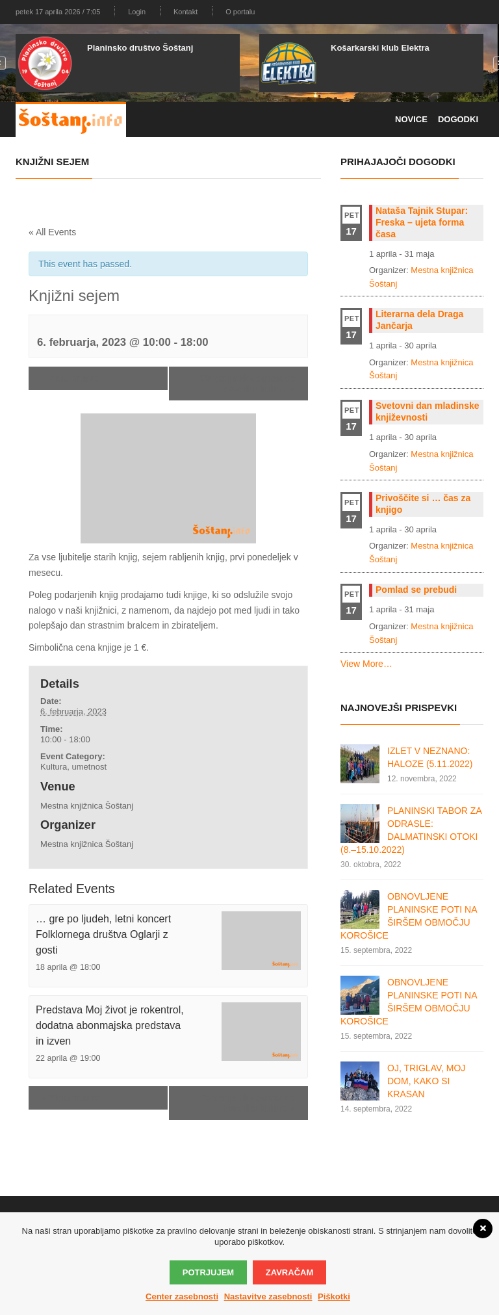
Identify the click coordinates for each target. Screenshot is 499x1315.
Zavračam (289, 1272)
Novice (411, 119)
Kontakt (185, 12)
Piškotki (334, 1296)
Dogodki (458, 119)
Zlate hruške (70, 378)
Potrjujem (208, 1272)
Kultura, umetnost (73, 767)
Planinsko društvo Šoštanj (140, 48)
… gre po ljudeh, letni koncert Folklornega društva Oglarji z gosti (103, 934)
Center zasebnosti (182, 1296)
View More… (366, 663)
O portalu (240, 12)
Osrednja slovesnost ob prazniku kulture (247, 383)
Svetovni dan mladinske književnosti (428, 411)
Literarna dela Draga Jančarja (419, 320)
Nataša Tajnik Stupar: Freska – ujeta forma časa (422, 222)
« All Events (52, 232)
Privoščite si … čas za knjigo (423, 504)
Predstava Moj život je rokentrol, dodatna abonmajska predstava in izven (110, 1025)
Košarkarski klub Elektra (380, 48)
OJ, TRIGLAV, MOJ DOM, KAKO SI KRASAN (426, 1081)
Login (137, 12)
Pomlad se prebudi (416, 589)
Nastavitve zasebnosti (268, 1296)
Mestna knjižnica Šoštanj (86, 806)
